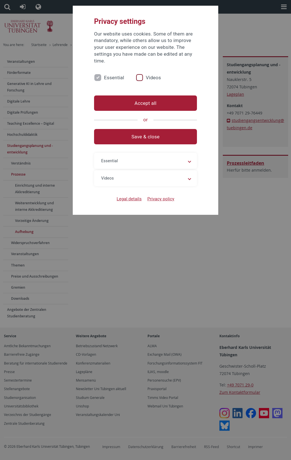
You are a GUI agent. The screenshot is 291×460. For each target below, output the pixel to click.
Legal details (129, 198)
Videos (153, 77)
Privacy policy (160, 198)
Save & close (146, 137)
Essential (114, 77)
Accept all (145, 103)
